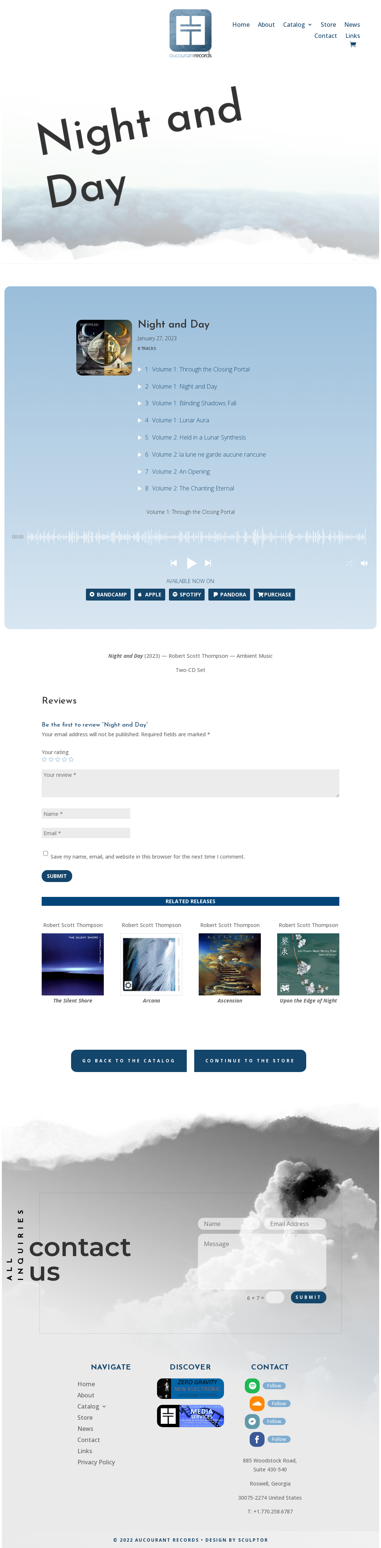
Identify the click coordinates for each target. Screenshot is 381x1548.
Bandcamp (108, 594)
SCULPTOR (253, 1540)
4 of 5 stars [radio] (64, 759)
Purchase (274, 594)
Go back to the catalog (129, 1061)
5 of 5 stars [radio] (71, 759)
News (352, 25)
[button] (173, 563)
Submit (57, 875)
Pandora (229, 594)
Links (352, 36)
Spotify (187, 594)
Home (241, 25)
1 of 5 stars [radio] (44, 759)
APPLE (149, 594)
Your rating (55, 752)
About (266, 25)
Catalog (294, 25)
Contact (325, 36)
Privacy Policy (96, 1463)
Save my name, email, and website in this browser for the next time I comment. (148, 856)
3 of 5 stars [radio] (57, 759)
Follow (274, 1386)
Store (328, 25)
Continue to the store (250, 1061)
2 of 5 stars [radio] (51, 759)
